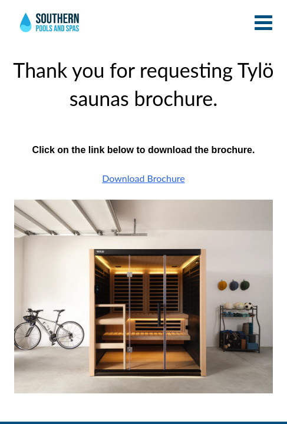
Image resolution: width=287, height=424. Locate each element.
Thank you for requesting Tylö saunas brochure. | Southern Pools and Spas (50, 26)
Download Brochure (143, 178)
